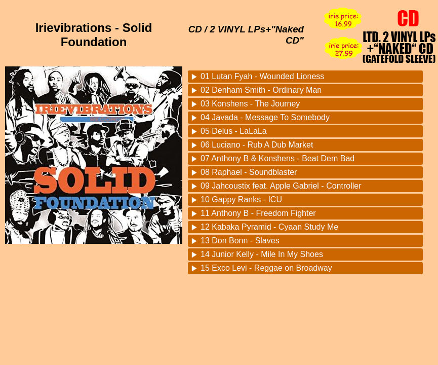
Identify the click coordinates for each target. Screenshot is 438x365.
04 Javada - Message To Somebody (265, 117)
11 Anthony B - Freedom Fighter (258, 213)
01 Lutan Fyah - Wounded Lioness (262, 76)
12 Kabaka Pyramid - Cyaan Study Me (269, 227)
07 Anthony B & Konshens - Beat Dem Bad (277, 158)
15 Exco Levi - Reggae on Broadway (266, 268)
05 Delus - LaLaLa (234, 131)
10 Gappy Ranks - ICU (241, 199)
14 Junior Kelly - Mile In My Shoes (262, 254)
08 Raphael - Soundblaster (249, 172)
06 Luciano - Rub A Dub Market (257, 144)
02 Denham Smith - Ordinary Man (261, 90)
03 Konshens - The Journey (250, 103)
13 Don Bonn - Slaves (240, 240)
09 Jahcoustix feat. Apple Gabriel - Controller (281, 185)
